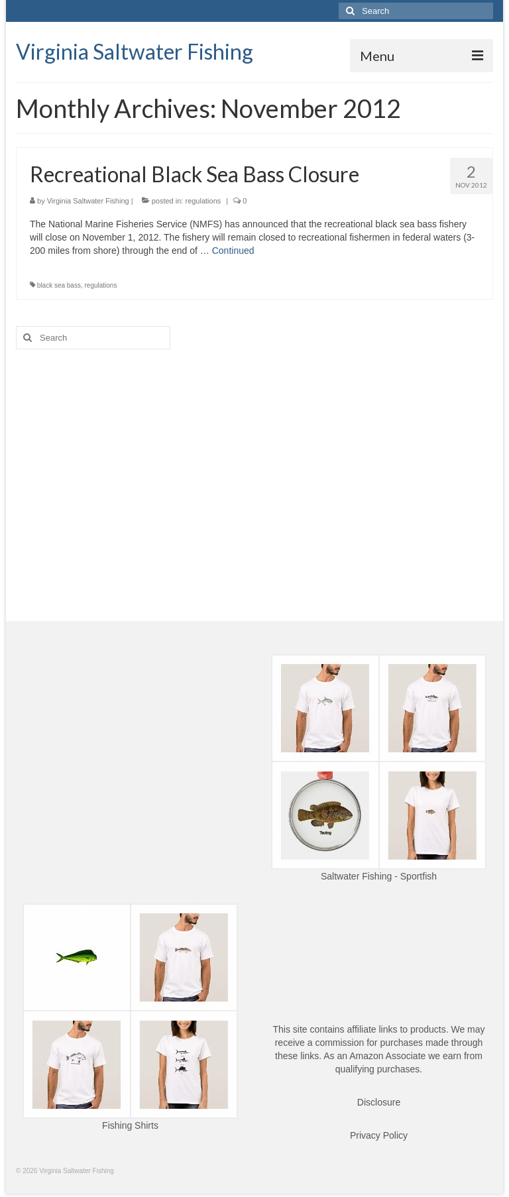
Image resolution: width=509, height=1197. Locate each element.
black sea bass (59, 285)
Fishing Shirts (130, 1125)
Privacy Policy (379, 1135)
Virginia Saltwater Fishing (134, 51)
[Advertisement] (254, 462)
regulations (203, 201)
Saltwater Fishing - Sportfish (379, 876)
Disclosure (378, 1102)
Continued (233, 250)
